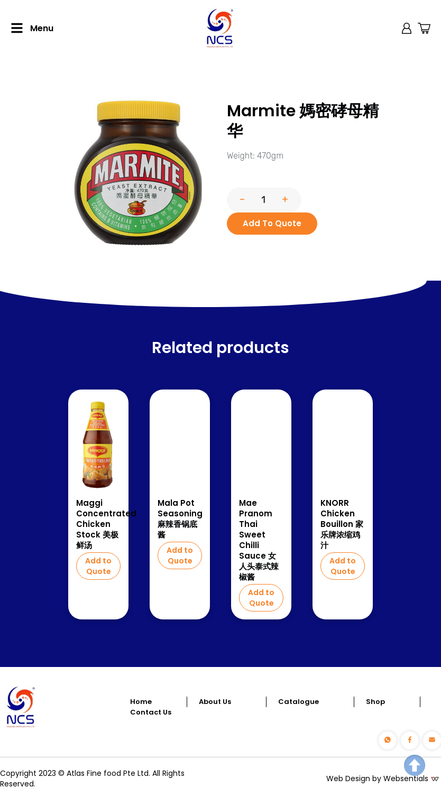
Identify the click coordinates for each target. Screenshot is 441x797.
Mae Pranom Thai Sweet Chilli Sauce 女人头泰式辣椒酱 (259, 540)
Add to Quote (98, 566)
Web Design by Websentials (377, 778)
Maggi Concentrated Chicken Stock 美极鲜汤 (98, 524)
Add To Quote (272, 223)
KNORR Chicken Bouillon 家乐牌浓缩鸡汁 (341, 524)
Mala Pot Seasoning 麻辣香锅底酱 (180, 519)
